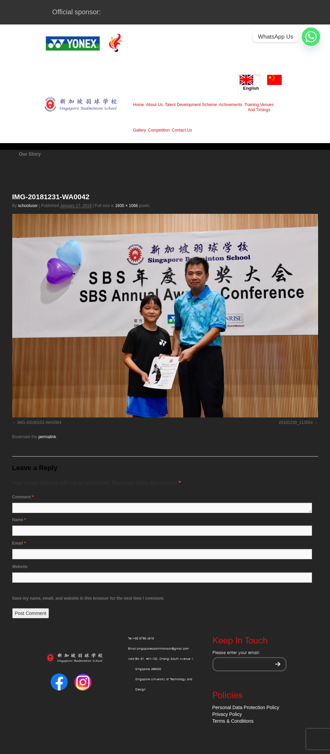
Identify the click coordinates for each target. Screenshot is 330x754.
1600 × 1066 (126, 205)
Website (20, 566)
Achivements (230, 104)
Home (138, 104)
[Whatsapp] (311, 37)
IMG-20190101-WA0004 (39, 422)
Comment (23, 497)
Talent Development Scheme (191, 104)
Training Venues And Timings (259, 107)
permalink (47, 436)
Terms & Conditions (233, 721)
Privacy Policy (227, 714)
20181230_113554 (296, 422)
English (249, 83)
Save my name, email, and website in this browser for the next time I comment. (88, 598)
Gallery (139, 130)
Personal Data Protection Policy (245, 707)
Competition (159, 130)
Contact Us (182, 130)
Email (19, 543)
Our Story (26, 154)
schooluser (28, 205)
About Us (154, 104)
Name (19, 519)
